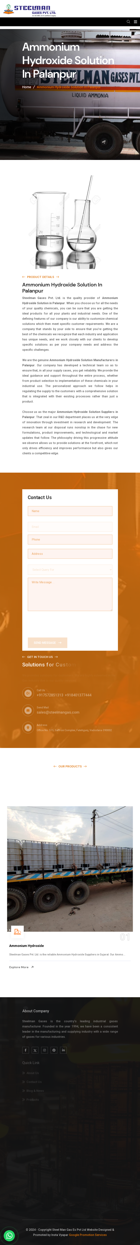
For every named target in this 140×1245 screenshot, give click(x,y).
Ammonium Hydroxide (26, 946)
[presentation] (56, 623)
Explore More (21, 967)
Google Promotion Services (88, 1235)
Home (26, 87)
